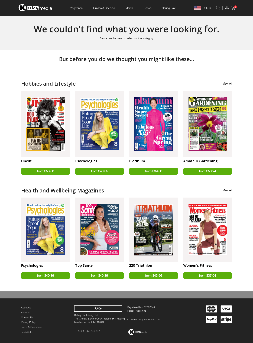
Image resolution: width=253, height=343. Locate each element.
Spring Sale (169, 7)
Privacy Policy (28, 322)
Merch (129, 7)
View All (227, 83)
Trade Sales (27, 331)
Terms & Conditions (31, 326)
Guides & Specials (104, 7)
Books (147, 7)
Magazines (76, 7)
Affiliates (25, 312)
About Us (26, 307)
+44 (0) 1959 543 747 (88, 330)
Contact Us (27, 317)
